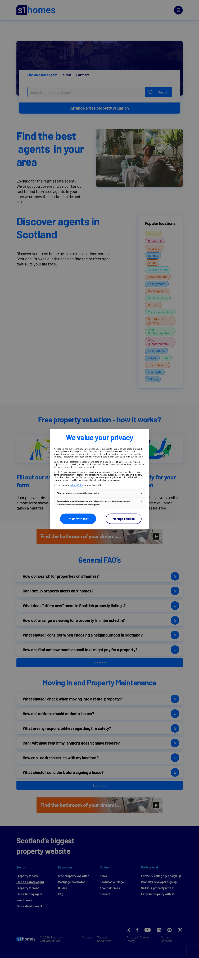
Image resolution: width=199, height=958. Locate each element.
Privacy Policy (76, 485)
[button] (99, 493)
